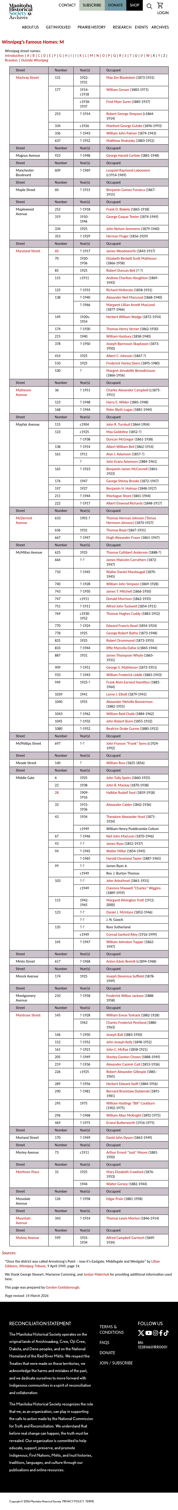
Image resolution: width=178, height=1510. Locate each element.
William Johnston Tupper (125, 942)
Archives (160, 27)
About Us (30, 27)
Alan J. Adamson (118, 454)
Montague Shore (118, 496)
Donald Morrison (119, 599)
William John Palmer (121, 133)
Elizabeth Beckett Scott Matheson (131, 258)
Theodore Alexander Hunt (125, 816)
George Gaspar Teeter (122, 216)
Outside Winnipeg (34, 60)
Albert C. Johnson (119, 356)
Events (141, 27)
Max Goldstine (117, 432)
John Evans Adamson (122, 461)
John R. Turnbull (118, 424)
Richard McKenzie (119, 290)
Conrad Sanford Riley (122, 934)
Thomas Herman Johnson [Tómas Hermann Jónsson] (131, 520)
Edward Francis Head (122, 625)
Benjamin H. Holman (121, 488)
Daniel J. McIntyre (119, 912)
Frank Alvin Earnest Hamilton (128, 682)
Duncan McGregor (120, 439)
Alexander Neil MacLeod (124, 297)
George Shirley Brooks (123, 481)
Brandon (11, 60)
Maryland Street (28, 251)
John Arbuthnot (118, 880)
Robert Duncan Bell (120, 270)
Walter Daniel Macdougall (125, 572)
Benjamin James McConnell (127, 469)
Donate (115, 5)
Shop (134, 5)
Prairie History (92, 27)
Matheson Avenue (23, 392)
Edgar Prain (114, 1199)
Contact (67, 5)
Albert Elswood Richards (124, 503)
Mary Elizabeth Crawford (124, 1172)
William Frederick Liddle (124, 675)
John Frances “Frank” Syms (126, 743)
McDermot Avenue (24, 520)
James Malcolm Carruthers (126, 560)
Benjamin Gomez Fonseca (125, 190)
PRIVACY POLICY (73, 1501)
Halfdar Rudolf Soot (121, 792)
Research (122, 27)
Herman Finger (117, 236)
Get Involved (58, 27)
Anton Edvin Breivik (121, 961)
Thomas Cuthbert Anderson (127, 552)
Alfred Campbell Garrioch (125, 1237)
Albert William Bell (120, 446)
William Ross (115, 763)
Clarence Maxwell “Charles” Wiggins (133, 888)
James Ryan (115, 843)
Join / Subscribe (116, 1363)
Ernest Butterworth (120, 1123)
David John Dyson (119, 1137)
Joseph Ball (114, 1034)
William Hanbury (119, 336)
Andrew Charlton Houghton (127, 278)
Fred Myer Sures (118, 101)
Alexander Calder (119, 804)
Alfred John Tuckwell (121, 606)
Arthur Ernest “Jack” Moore (127, 1152)
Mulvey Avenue (27, 1237)
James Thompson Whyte (124, 655)
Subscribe (92, 5)
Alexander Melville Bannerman (129, 701)
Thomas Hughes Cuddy (123, 613)
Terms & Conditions (112, 1329)
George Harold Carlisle (123, 155)
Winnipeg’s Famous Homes (29, 42)
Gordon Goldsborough (62, 1287)
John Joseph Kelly (119, 1042)
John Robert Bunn (119, 721)
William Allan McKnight (123, 1115)
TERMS (90, 1501)
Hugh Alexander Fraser (123, 537)
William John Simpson (122, 584)
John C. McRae (117, 1049)
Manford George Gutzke (124, 126)
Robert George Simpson (124, 114)
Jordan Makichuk (96, 1274)
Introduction (14, 55)
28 (57, 792)
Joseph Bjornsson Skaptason (127, 344)
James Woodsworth (121, 251)
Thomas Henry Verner (122, 329)
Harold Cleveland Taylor (124, 858)
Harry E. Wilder (117, 402)
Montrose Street (28, 1015)
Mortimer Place (27, 1172)
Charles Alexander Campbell (127, 390)
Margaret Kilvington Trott (125, 900)
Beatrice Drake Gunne (122, 728)
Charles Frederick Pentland (126, 1022)
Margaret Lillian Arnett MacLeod (130, 305)
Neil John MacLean (120, 836)
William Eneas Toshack (123, 1015)
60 (57, 251)
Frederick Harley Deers (123, 363)
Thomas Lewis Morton (123, 1218)
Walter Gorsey (117, 1184)
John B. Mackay (118, 785)
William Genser (117, 89)
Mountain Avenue (23, 1220)
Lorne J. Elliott (116, 694)
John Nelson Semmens (123, 229)
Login (163, 13)
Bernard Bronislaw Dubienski (128, 1091)
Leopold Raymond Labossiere (128, 170)
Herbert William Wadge (124, 317)
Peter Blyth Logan (119, 409)
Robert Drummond (120, 640)
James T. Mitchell (119, 591)
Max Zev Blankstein (120, 77)
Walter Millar (116, 851)
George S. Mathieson (122, 667)
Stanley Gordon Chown (123, 1057)
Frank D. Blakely (118, 209)
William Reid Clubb (120, 714)
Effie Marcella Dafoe (121, 648)
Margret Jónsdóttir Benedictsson (130, 370)
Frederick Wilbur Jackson (125, 995)
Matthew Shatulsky (120, 140)
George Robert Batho (122, 633)
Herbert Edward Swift (122, 1084)
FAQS (104, 1342)
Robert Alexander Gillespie (126, 1071)
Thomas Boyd (116, 530)
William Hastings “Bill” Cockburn (130, 1103)
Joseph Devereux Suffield (125, 976)
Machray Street (27, 77)
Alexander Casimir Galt (123, 1064)
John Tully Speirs (118, 778)
